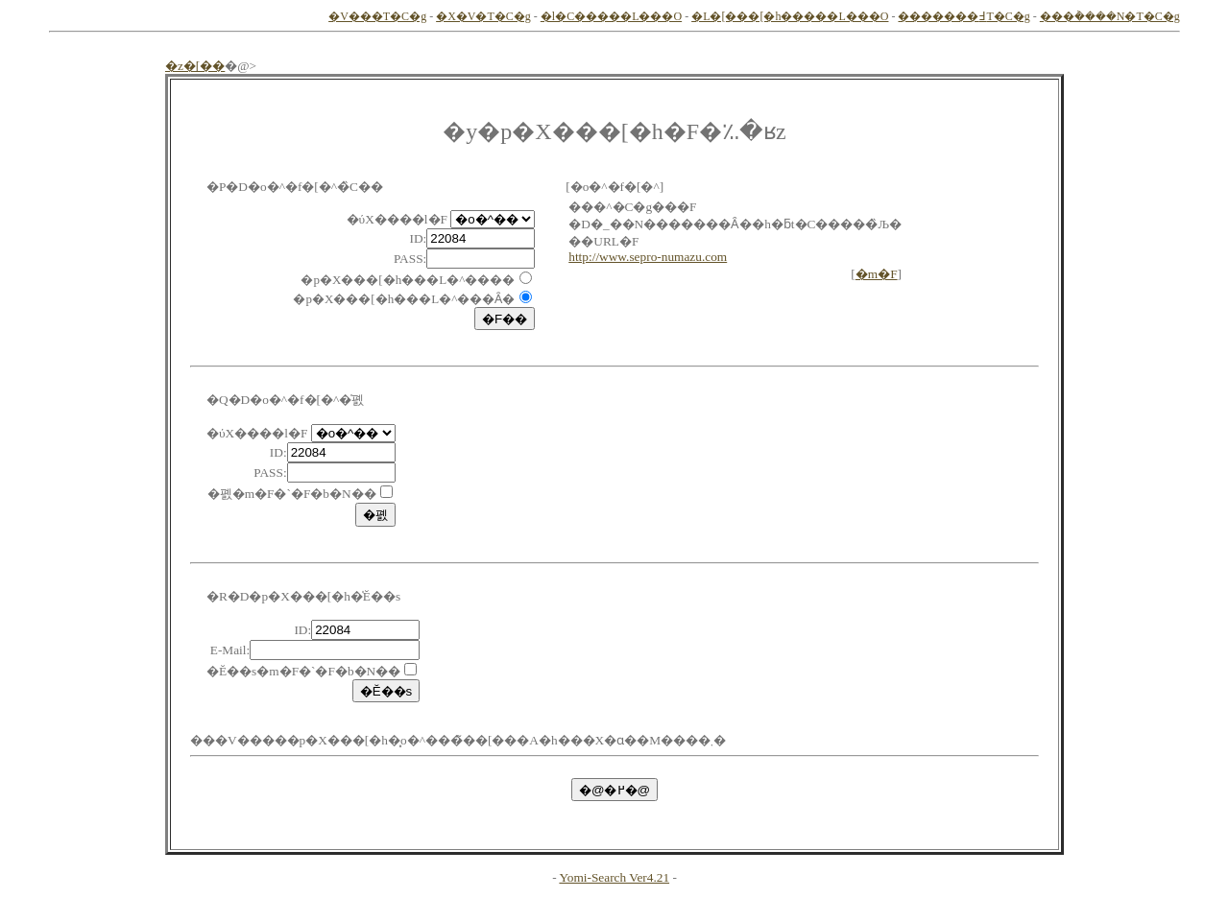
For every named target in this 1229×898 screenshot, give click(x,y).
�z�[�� (195, 66)
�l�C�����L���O (611, 16)
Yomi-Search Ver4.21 (614, 877)
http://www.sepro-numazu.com (647, 256)
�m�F (876, 274)
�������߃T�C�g (963, 16)
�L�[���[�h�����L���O (789, 16)
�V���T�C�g (377, 16)
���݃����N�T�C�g (1110, 16)
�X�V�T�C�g (483, 16)
